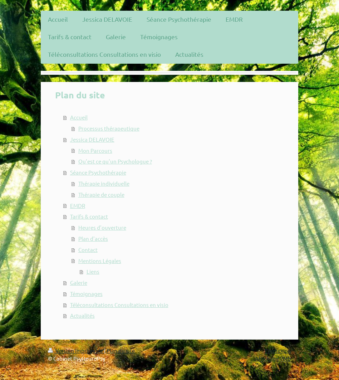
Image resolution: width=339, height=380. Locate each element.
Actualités (82, 315)
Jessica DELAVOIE (92, 139)
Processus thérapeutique (108, 128)
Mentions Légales (99, 260)
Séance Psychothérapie (98, 172)
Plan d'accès (93, 238)
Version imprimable (76, 350)
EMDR (77, 205)
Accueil (79, 117)
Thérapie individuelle (103, 183)
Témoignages (86, 293)
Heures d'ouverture (102, 227)
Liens (93, 271)
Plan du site (121, 350)
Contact (88, 249)
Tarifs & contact (89, 216)
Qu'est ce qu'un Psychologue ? (115, 161)
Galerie (78, 282)
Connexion (278, 350)
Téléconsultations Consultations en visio (119, 304)
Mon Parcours (95, 150)
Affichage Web (273, 358)
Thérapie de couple (101, 194)
